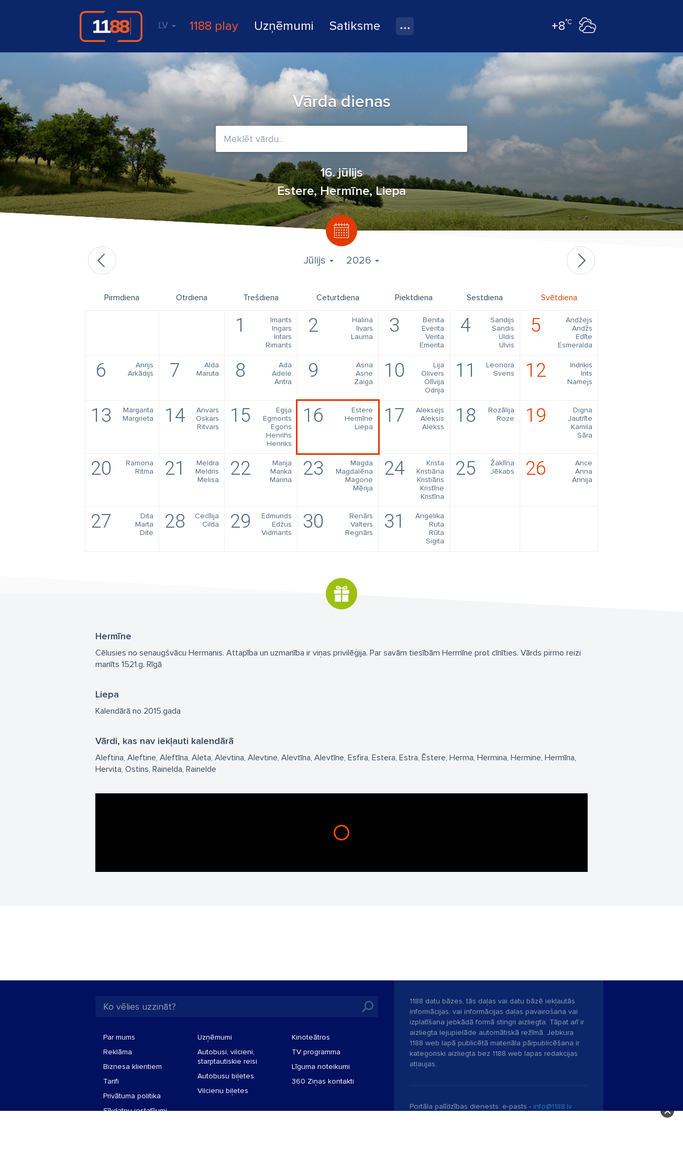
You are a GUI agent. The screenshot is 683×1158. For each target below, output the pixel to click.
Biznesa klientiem (132, 1066)
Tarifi (111, 1081)
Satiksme (354, 26)
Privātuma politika (132, 1095)
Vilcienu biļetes (222, 1090)
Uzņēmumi (284, 26)
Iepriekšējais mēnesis (102, 260)
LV (167, 25)
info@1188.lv (552, 1106)
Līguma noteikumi (321, 1066)
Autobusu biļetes (225, 1076)
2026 (362, 260)
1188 (111, 26)
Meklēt (367, 1006)
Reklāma (117, 1051)
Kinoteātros (311, 1037)
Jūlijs (319, 260)
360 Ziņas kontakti (323, 1081)
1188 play (214, 26)
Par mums (119, 1037)
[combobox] (341, 139)
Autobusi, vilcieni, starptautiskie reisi (227, 1056)
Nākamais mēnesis (581, 260)
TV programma (316, 1051)
